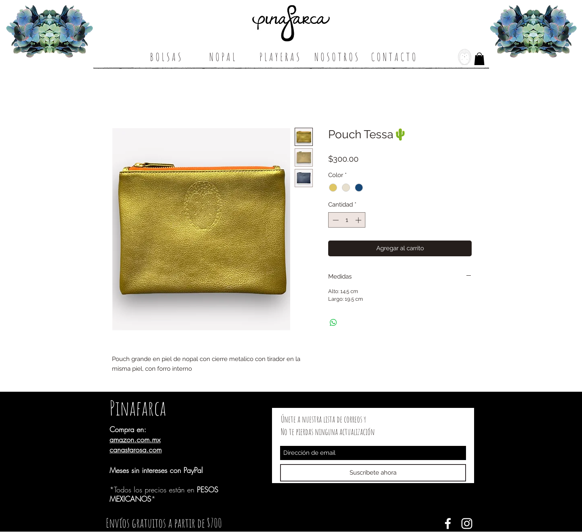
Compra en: (128, 429)
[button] (479, 59)
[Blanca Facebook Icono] (448, 523)
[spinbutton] (347, 220)
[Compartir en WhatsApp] (333, 322)
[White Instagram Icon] (467, 523)
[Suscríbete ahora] (373, 472)
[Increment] (359, 220)
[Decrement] (334, 220)
